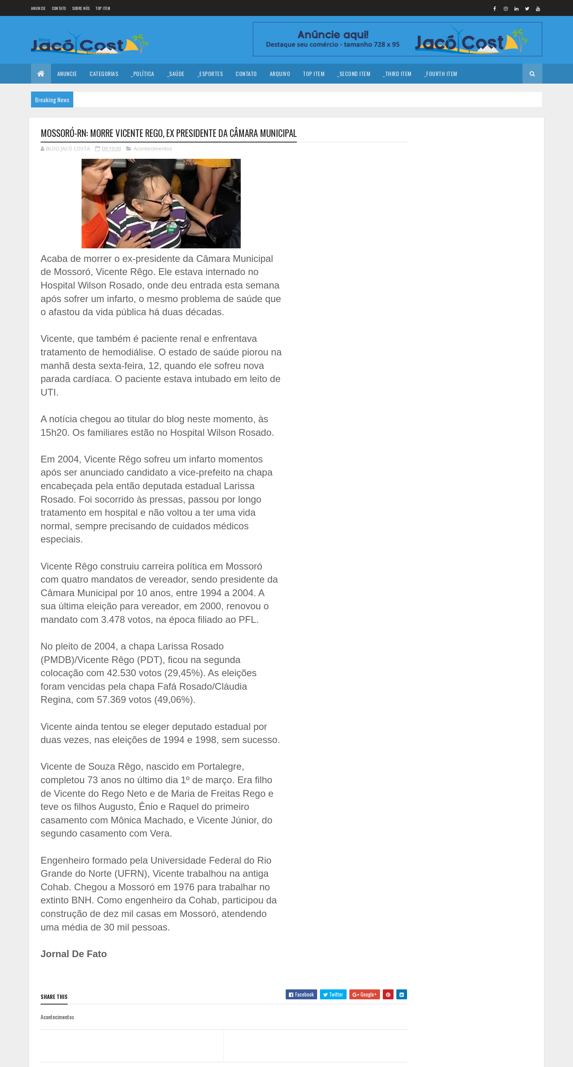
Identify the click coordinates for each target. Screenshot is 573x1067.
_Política (142, 73)
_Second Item (353, 73)
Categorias (104, 73)
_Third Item (397, 73)
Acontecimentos (153, 148)
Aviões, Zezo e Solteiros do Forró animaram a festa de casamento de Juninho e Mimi (492, 271)
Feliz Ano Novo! (472, 150)
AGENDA (464, 299)
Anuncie (38, 8)
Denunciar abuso (442, 350)
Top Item (103, 8)
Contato (59, 8)
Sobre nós (81, 8)
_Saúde (176, 73)
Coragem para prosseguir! (485, 183)
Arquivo (280, 73)
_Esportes (210, 73)
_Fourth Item (440, 73)
